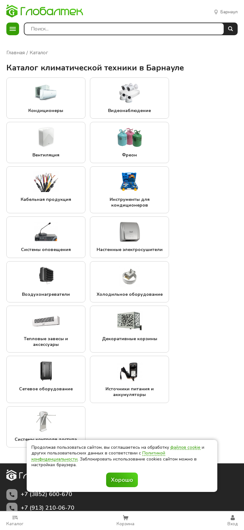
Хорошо (122, 480)
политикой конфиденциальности (142, 497)
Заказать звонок (122, 402)
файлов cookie (185, 447)
